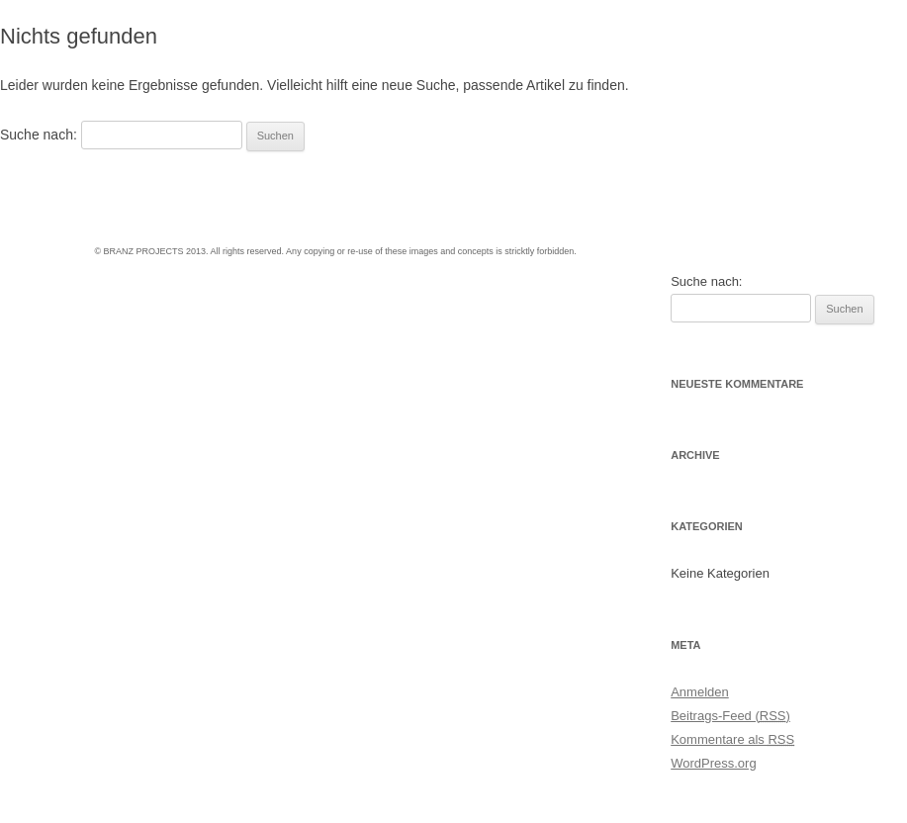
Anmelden (700, 692)
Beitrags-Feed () (730, 715)
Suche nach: (38, 134)
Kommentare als (732, 739)
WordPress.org (713, 763)
